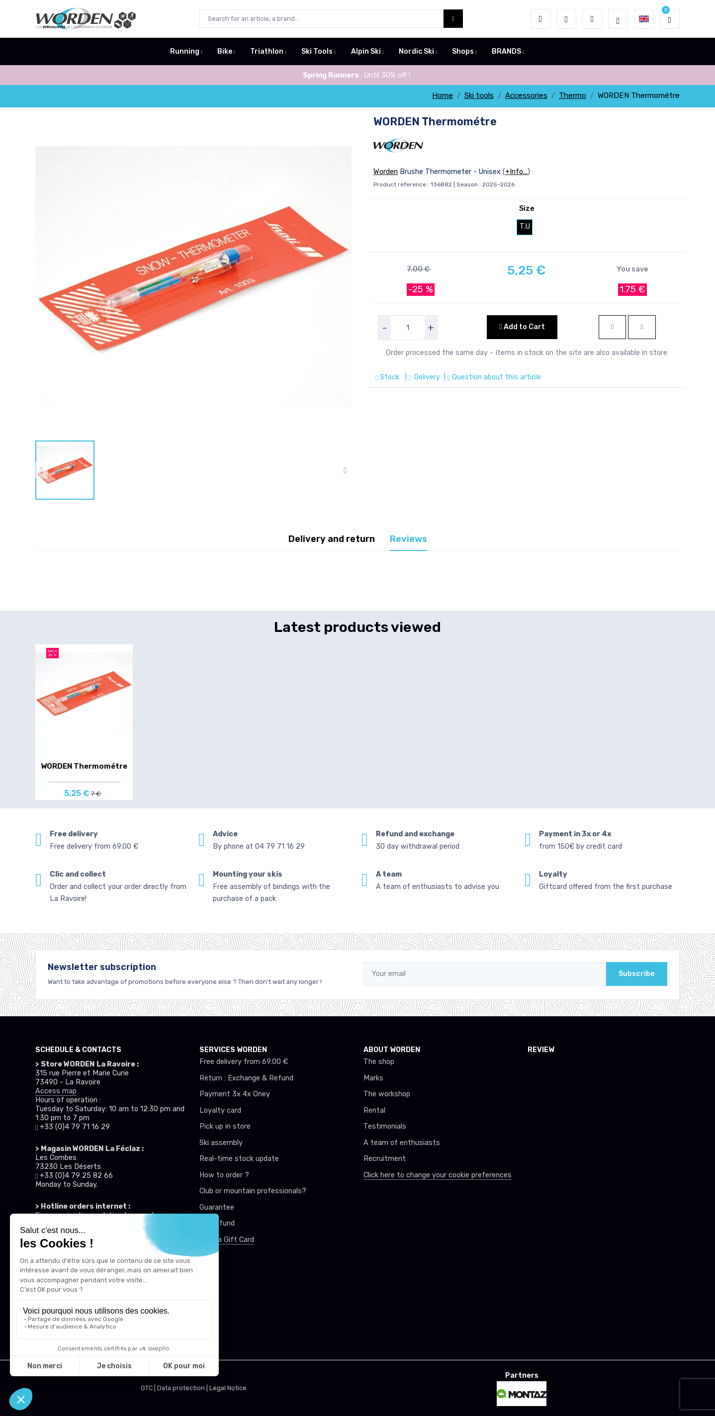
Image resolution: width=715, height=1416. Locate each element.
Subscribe (637, 974)
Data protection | (183, 1388)
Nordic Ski (416, 51)
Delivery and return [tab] (331, 538)
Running (184, 51)
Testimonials (384, 1126)
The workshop (386, 1094)
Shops (463, 51)
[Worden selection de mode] (618, 19)
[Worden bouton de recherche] (453, 18)
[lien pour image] (193, 276)
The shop (378, 1062)
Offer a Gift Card (226, 1240)
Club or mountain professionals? (252, 1191)
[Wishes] (566, 19)
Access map (56, 1091)
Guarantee (216, 1207)
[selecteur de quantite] (408, 327)
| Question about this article (491, 377)
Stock (388, 377)
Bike (224, 51)
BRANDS (506, 51)
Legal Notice (228, 1388)
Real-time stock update (239, 1158)
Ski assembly (221, 1143)
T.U (525, 226)
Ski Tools (317, 51)
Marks (373, 1078)
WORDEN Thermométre (84, 766)
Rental (374, 1110)
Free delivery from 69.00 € (243, 1062)
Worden (385, 172)
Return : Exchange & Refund (246, 1078)
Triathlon (266, 51)
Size (527, 208)
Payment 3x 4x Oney (234, 1094)
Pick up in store (225, 1126)
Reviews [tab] (408, 538)
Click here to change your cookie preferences (437, 1175)
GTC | (149, 1388)
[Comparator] (592, 19)
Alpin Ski (366, 51)
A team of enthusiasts (401, 1143)
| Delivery (421, 377)
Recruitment (384, 1158)
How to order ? (224, 1175)
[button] (540, 19)
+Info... (516, 172)
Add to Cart (521, 327)
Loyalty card (220, 1110)
